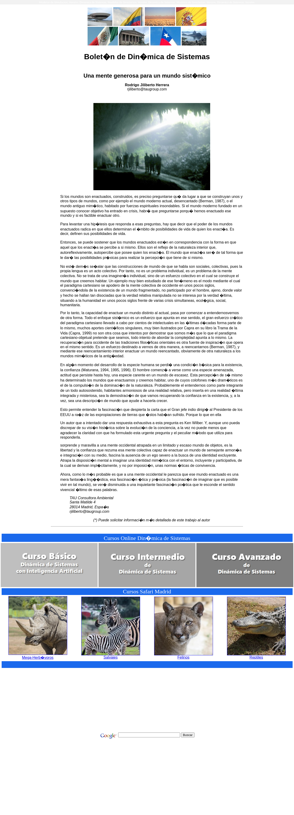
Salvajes (110, 655)
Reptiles (256, 655)
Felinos (183, 655)
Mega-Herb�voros (37, 656)
